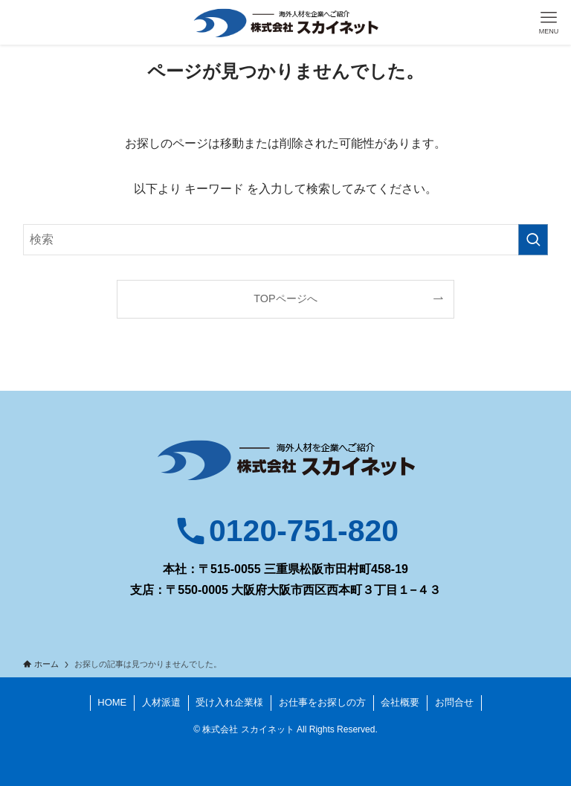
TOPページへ (285, 298)
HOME (111, 702)
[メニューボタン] (548, 22)
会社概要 (400, 702)
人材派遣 (161, 702)
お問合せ (454, 702)
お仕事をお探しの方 (322, 702)
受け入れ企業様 (229, 702)
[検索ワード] (286, 239)
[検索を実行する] (533, 239)
